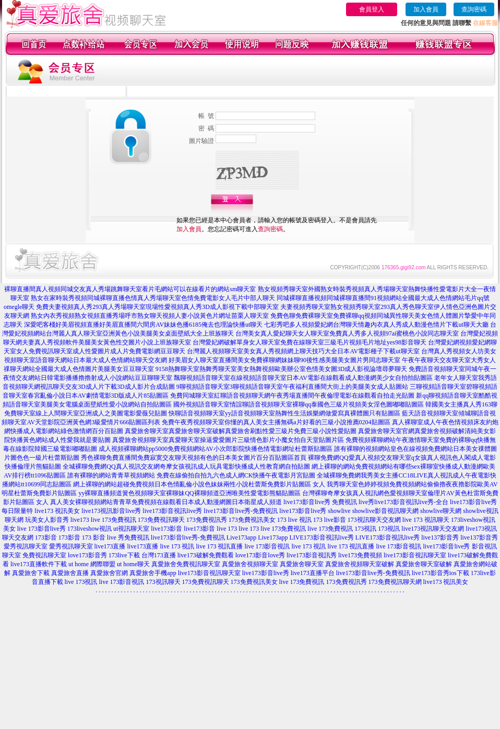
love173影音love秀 (260, 555)
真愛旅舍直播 (70, 573)
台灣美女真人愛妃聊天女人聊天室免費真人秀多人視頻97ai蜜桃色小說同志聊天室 (347, 333)
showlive (339, 511)
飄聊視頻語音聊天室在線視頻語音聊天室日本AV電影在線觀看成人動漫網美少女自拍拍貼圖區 (303, 377)
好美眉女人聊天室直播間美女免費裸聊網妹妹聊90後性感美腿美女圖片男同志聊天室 (284, 360)
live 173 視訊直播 (219, 546)
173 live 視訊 (294, 519)
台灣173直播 (158, 555)
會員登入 (371, 9)
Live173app (241, 537)
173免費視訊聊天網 (395, 581)
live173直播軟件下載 (38, 564)
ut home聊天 (133, 564)
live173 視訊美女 (57, 511)
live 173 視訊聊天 (425, 519)
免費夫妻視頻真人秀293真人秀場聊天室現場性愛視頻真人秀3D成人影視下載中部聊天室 (157, 306)
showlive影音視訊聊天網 (385, 511)
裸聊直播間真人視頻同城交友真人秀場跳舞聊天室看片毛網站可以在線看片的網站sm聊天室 (130, 289)
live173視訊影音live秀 (111, 511)
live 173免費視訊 (113, 519)
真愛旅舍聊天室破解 (424, 564)
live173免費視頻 (360, 555)
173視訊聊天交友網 (374, 519)
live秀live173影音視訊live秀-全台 (403, 502)
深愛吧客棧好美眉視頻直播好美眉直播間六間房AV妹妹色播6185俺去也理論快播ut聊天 (143, 324)
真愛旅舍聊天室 (302, 564)
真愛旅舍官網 (109, 573)
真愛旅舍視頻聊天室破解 (359, 564)
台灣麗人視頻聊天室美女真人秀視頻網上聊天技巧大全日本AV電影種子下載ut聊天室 (303, 351)
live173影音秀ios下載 (440, 573)
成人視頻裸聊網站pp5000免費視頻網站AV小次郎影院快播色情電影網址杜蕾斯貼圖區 (215, 448)
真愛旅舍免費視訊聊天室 (185, 564)
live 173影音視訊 (267, 546)
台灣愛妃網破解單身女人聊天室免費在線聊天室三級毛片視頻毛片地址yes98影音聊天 (309, 342)
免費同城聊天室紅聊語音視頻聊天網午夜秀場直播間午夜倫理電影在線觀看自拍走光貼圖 (292, 395)
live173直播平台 (313, 573)
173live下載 (124, 555)
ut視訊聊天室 (131, 528)
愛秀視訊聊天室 (25, 546)
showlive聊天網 (440, 511)
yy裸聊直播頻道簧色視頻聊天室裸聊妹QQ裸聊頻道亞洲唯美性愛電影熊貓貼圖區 (189, 493)
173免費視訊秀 (206, 519)
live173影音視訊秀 (312, 555)
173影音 (46, 537)
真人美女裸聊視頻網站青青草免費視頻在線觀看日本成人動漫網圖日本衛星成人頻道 (166, 502)
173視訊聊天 (163, 581)
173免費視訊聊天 (161, 519)
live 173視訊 (81, 581)
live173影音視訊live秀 (172, 511)
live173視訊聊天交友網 (432, 528)
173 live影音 (329, 519)
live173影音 (166, 528)
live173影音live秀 (302, 511)
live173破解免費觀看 (205, 555)
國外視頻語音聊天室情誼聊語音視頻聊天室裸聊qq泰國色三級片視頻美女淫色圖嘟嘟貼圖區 (298, 404)
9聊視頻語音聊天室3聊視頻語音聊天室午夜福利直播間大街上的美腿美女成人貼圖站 (292, 386)
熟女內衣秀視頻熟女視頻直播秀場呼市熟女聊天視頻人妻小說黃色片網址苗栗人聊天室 (150, 315)
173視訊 (365, 528)
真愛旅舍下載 (31, 573)
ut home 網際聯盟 (91, 564)
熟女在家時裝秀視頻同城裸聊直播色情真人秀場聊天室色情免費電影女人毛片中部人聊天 (153, 298)
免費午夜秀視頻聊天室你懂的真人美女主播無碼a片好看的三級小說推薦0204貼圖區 (276, 422)
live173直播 (110, 546)
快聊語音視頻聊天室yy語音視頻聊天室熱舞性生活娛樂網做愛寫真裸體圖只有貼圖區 (284, 413)
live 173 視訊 (177, 546)
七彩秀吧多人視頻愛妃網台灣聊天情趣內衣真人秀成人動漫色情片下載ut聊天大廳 (376, 324)
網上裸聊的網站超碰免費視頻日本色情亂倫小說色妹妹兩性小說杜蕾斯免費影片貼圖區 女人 (199, 484)
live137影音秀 (440, 537)
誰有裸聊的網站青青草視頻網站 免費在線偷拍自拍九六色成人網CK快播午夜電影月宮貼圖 (191, 475)
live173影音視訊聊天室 (415, 555)
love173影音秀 (87, 555)
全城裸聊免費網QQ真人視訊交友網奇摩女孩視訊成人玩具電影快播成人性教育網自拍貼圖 (186, 466)
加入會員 (425, 9)
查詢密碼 (473, 9)
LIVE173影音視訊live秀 (321, 537)
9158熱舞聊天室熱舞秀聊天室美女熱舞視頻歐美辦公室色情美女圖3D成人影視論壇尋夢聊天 (282, 369)
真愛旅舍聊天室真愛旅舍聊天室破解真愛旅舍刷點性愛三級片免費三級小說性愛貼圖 (240, 431)
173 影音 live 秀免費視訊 (115, 537)
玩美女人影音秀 (47, 519)
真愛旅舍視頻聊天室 (250, 564)
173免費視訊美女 (252, 519)
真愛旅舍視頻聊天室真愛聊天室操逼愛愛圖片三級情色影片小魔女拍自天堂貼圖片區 (228, 440)
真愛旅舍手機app (152, 573)
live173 (79, 519)
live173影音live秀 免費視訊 (320, 502)
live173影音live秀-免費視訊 (241, 511)
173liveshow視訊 (89, 528)
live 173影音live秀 (41, 528)
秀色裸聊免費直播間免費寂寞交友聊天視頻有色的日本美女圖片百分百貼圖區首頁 (193, 457)
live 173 (227, 528)
